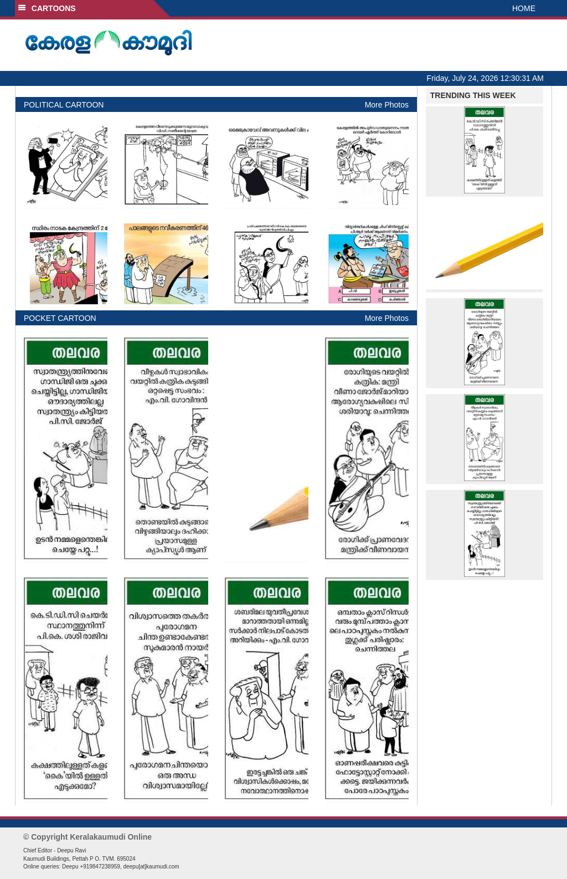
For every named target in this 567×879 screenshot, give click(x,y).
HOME (523, 8)
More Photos (387, 104)
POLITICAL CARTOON (64, 104)
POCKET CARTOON (60, 318)
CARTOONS (47, 8)
